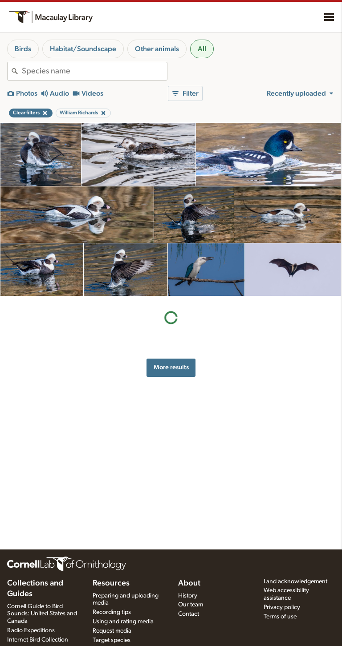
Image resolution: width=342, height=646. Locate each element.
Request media (112, 631)
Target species (111, 640)
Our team (190, 605)
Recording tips (112, 612)
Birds (23, 48)
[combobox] (94, 71)
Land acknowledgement (295, 581)
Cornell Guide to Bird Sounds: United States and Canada (42, 614)
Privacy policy (282, 607)
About (189, 583)
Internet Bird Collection (37, 640)
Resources (111, 583)
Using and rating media (123, 621)
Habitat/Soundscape (83, 48)
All (202, 48)
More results (171, 367)
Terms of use (280, 617)
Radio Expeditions (31, 630)
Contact (188, 614)
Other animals (157, 48)
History (187, 596)
